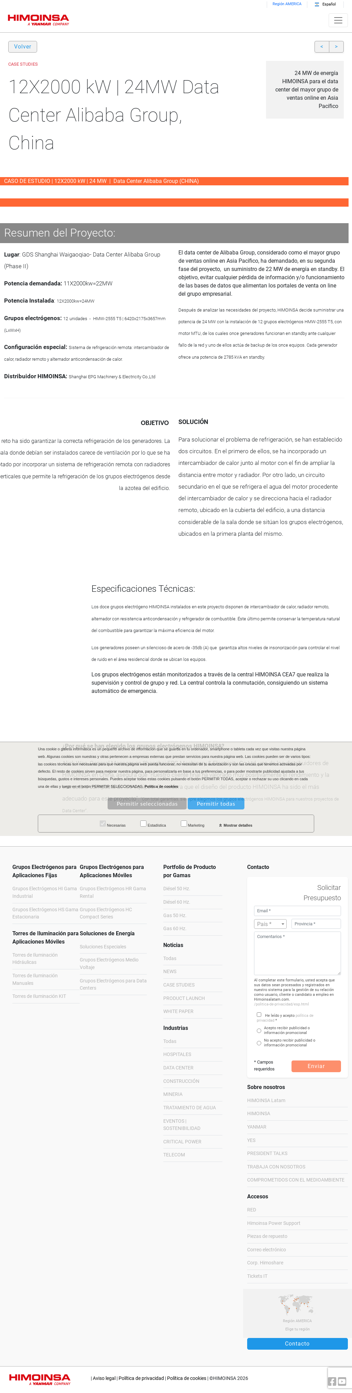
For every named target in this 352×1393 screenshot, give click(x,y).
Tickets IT (257, 1276)
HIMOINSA (258, 1114)
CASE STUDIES (179, 985)
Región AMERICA (287, 4)
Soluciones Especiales (103, 947)
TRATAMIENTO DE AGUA (189, 1108)
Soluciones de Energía (107, 933)
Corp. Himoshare (265, 1263)
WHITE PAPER (178, 1011)
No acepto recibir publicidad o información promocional (289, 1042)
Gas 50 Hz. (175, 915)
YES (251, 1140)
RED (251, 1210)
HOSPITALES (177, 1054)
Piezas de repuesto (267, 1236)
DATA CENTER (178, 1068)
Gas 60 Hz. (175, 929)
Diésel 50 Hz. (176, 889)
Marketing (193, 823)
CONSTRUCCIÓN (181, 1081)
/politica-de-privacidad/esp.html (281, 1004)
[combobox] (270, 924)
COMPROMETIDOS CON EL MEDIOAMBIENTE (295, 1180)
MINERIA (173, 1094)
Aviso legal (104, 1378)
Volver (22, 46)
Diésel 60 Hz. (176, 902)
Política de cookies (186, 1378)
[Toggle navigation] (338, 20)
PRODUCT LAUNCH (184, 998)
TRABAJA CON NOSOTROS (276, 1167)
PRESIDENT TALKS (267, 1153)
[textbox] (270, 924)
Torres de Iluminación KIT (39, 996)
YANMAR (256, 1127)
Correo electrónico (266, 1250)
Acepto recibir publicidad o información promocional (287, 1030)
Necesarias (112, 823)
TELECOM (174, 1155)
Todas (169, 958)
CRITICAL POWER (182, 1142)
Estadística (153, 823)
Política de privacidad (141, 1378)
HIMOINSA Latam (266, 1100)
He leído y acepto (280, 1015)
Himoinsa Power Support (273, 1223)
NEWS (169, 972)
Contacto (297, 1343)
